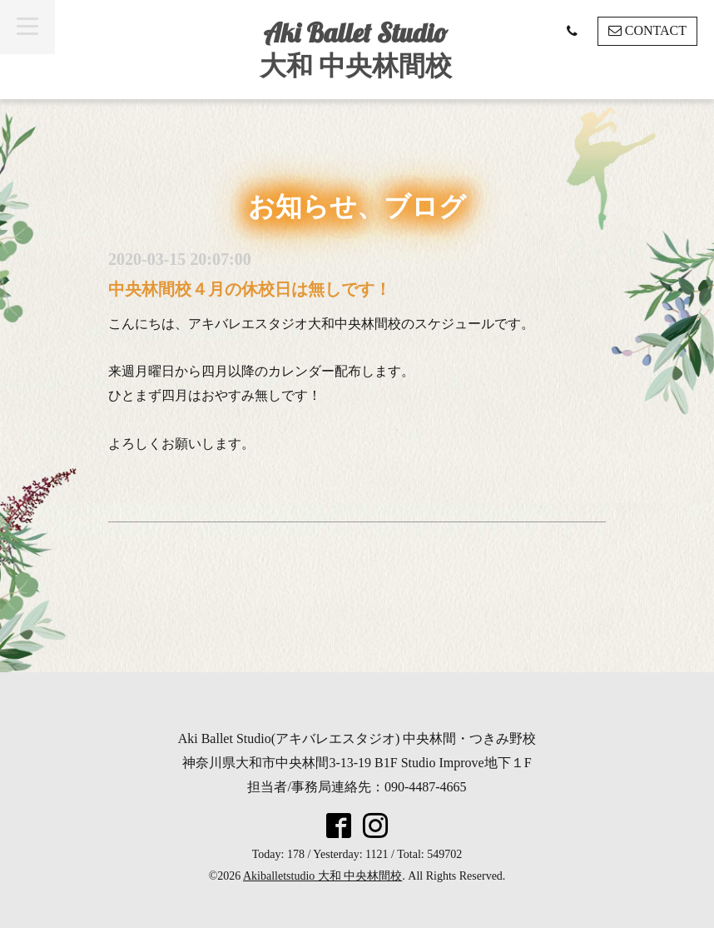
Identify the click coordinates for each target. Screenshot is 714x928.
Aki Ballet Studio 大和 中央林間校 (356, 49)
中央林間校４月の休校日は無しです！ (249, 289)
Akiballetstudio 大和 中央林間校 (322, 876)
